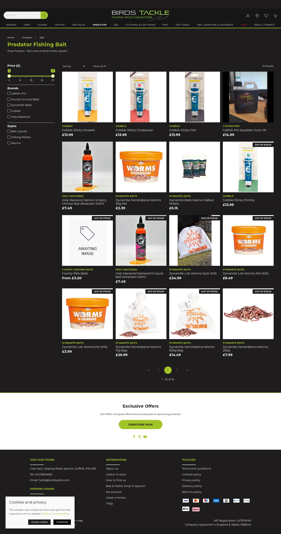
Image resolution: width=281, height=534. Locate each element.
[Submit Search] (44, 15)
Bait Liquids (17, 131)
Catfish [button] (60, 25)
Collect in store (116, 474)
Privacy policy (191, 480)
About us (112, 468)
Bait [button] (165, 25)
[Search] (26, 15)
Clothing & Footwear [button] (140, 25)
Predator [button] (99, 25)
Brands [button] (11, 25)
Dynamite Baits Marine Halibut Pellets (191, 201)
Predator (27, 37)
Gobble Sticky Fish (182, 130)
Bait (42, 37)
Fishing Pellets (19, 137)
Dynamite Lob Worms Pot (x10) (84, 347)
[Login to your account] (248, 16)
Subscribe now (140, 424)
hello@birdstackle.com (54, 480)
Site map (77, 520)
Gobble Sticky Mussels (78, 130)
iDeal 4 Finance (264, 25)
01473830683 (43, 474)
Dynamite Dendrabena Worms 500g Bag (192, 348)
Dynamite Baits (19, 105)
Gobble (14, 111)
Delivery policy (192, 486)
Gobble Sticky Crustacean (134, 130)
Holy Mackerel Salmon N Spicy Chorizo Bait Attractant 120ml (84, 201)
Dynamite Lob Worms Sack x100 (193, 273)
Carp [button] (27, 25)
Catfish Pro (16, 93)
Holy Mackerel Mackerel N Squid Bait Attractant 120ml (139, 275)
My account (114, 492)
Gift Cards (183, 25)
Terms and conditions (196, 468)
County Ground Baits (23, 99)
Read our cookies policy (55, 513)
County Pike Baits (75, 273)
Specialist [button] (78, 25)
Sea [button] (116, 25)
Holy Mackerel (18, 116)
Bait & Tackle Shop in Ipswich (125, 486)
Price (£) (13, 65)
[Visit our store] (257, 16)
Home (11, 37)
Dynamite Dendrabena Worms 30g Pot (138, 201)
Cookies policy (191, 474)
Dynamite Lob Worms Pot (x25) (245, 273)
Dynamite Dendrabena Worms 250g (245, 348)
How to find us (116, 480)
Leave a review (116, 497)
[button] (266, 16)
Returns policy (191, 492)
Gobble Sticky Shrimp (239, 200)
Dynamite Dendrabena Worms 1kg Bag (138, 348)
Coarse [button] (42, 25)
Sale (244, 25)
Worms (14, 143)
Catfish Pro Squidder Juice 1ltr (244, 130)
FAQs (109, 503)
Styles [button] (11, 126)
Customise (62, 522)
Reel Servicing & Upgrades (215, 25)
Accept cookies (39, 522)
